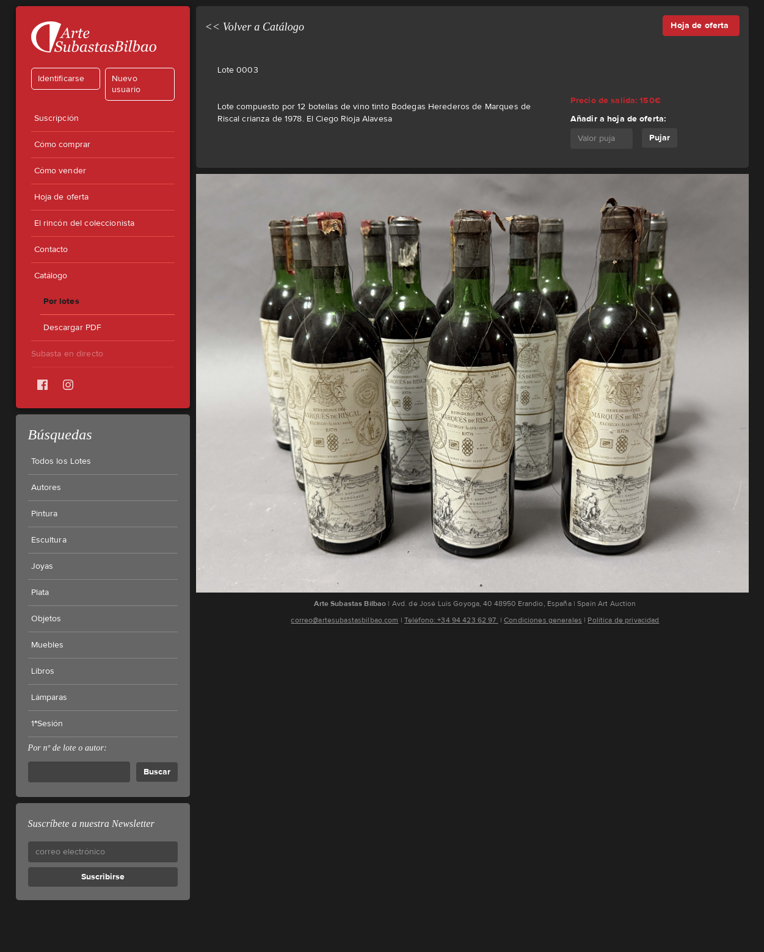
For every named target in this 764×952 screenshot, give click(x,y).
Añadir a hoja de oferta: (618, 119)
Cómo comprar (62, 145)
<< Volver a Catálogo (255, 27)
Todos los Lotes (61, 461)
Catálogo (51, 276)
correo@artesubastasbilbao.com (344, 620)
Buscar (157, 771)
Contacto (51, 249)
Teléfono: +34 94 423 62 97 (451, 620)
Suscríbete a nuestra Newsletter (91, 823)
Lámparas (49, 697)
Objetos (46, 619)
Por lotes (61, 301)
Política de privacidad (623, 620)
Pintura (44, 514)
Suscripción (56, 118)
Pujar (659, 137)
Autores (46, 487)
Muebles (47, 645)
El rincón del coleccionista (84, 223)
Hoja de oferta (61, 197)
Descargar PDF (72, 328)
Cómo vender (60, 171)
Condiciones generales (543, 620)
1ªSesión (47, 724)
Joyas (42, 566)
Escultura (49, 540)
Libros (43, 671)
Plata (40, 592)
